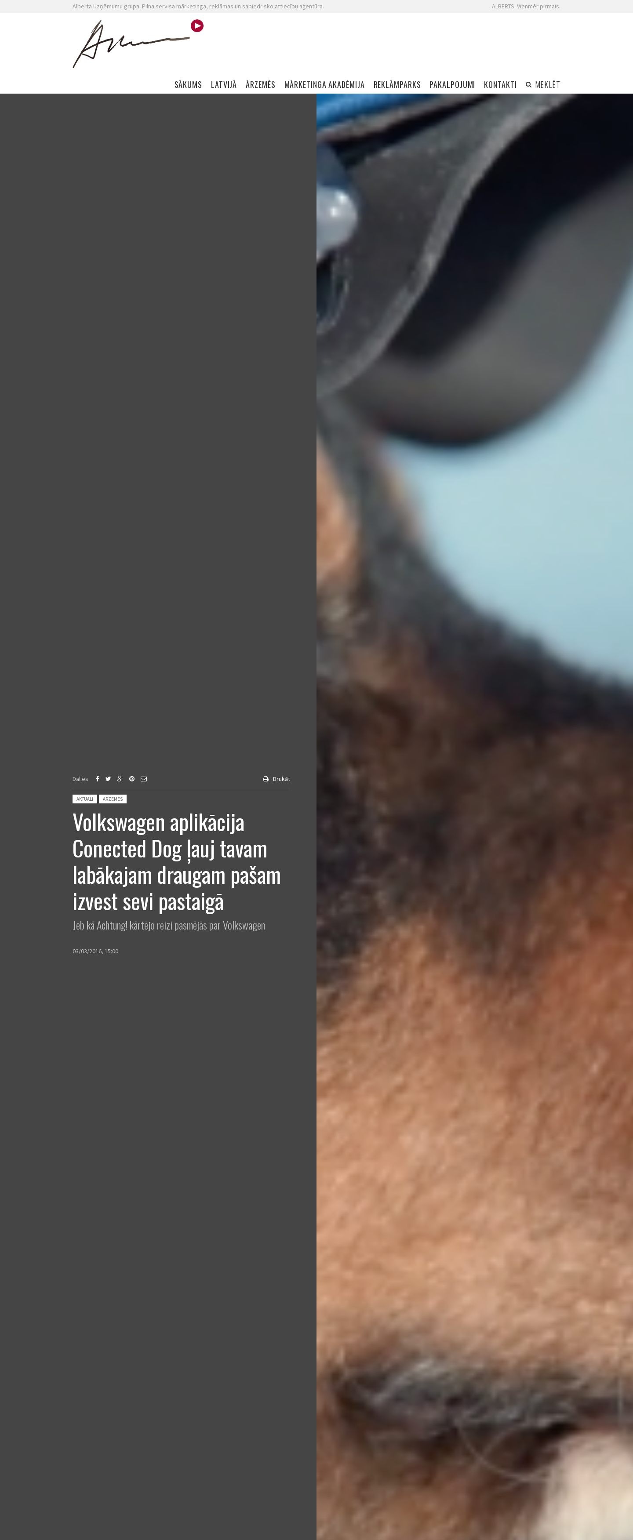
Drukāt (281, 779)
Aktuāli (84, 799)
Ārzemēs (113, 799)
